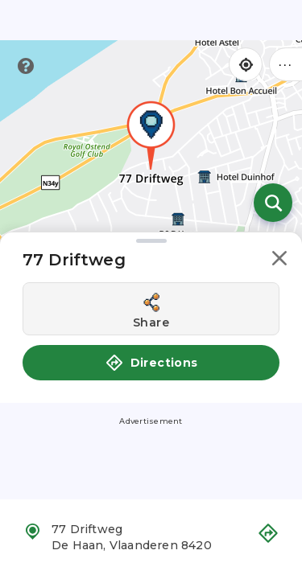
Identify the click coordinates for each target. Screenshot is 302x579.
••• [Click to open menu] (286, 64)
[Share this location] (151, 308)
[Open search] (273, 202)
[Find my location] (246, 64)
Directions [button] (151, 362)
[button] (279, 260)
